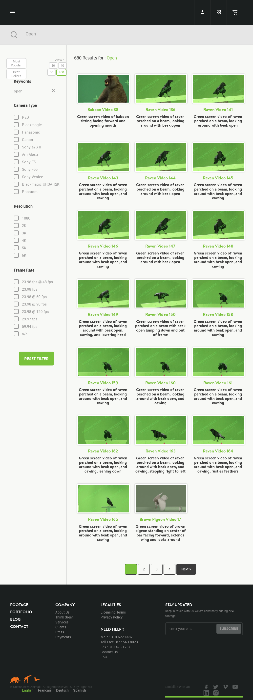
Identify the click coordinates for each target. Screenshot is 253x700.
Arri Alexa (30, 154)
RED (25, 117)
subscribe (229, 628)
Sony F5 (29, 162)
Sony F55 (30, 169)
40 (62, 65)
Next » (186, 569)
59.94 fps (30, 326)
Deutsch (62, 690)
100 (61, 72)
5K (24, 248)
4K (24, 240)
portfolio (21, 612)
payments (63, 637)
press (59, 632)
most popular (16, 63)
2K (24, 226)
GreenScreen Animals (126, 12)
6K (24, 255)
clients (60, 627)
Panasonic (31, 132)
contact (19, 626)
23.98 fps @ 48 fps (37, 282)
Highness (86, 687)
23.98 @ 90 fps (34, 304)
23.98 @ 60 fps (34, 297)
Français (45, 690)
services (61, 622)
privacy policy (112, 617)
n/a (25, 334)
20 (53, 65)
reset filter (36, 358)
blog (15, 619)
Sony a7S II (31, 147)
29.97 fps (30, 319)
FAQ (104, 656)
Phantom (30, 191)
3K (24, 233)
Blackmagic (32, 124)
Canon (27, 139)
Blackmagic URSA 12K (41, 184)
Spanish (79, 690)
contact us (109, 651)
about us (62, 612)
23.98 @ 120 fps (35, 311)
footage (19, 604)
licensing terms (113, 612)
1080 (26, 218)
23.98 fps (30, 289)
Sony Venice (32, 176)
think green (64, 617)
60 (51, 72)
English (28, 690)
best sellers (16, 74)
